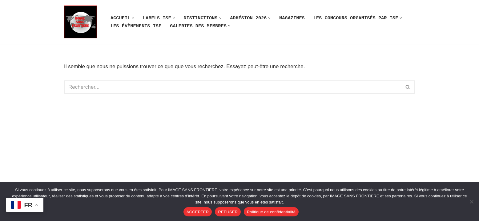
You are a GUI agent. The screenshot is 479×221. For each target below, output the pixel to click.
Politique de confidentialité (271, 212)
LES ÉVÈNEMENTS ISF (136, 26)
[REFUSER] (471, 202)
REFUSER (228, 212)
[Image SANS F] (82, 22)
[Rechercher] (232, 87)
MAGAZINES (292, 18)
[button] (133, 18)
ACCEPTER (198, 212)
